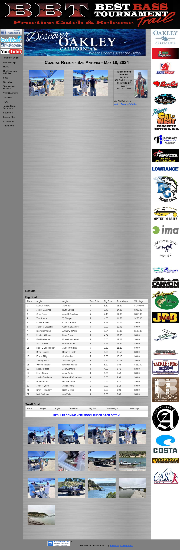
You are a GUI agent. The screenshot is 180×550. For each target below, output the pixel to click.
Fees (5, 77)
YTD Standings (10, 93)
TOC (5, 101)
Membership (9, 62)
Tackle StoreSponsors (9, 107)
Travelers (7, 97)
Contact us (8, 121)
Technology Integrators (121, 545)
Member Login (11, 57)
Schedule (7, 82)
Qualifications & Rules (10, 72)
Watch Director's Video (125, 104)
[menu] (11, 94)
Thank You (8, 125)
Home (6, 66)
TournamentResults (9, 87)
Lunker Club (9, 117)
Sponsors (8, 112)
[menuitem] (11, 62)
